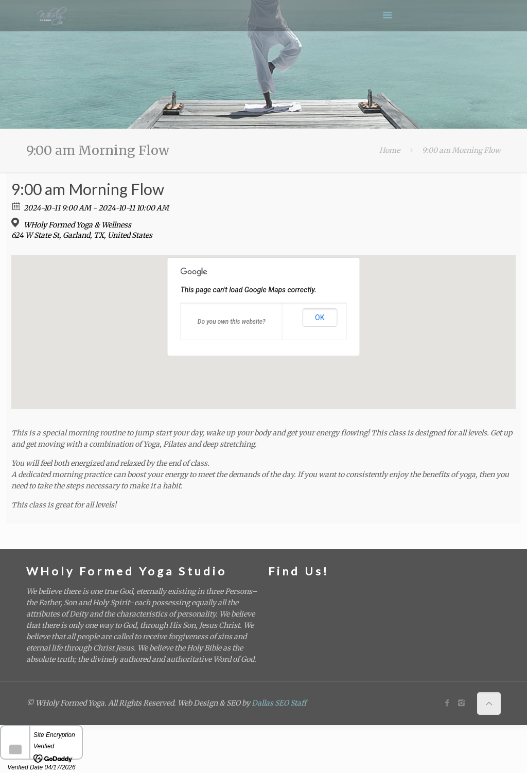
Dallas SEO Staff (279, 703)
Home (389, 150)
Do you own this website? (232, 321)
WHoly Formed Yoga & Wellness (77, 225)
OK (319, 317)
